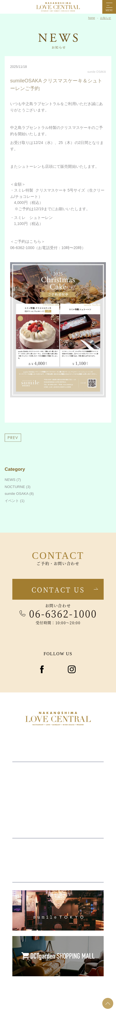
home (91, 17)
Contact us (58, 589)
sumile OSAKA (96, 71)
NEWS (10, 480)
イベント (12, 501)
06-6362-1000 (63, 613)
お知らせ (105, 17)
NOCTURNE (15, 487)
